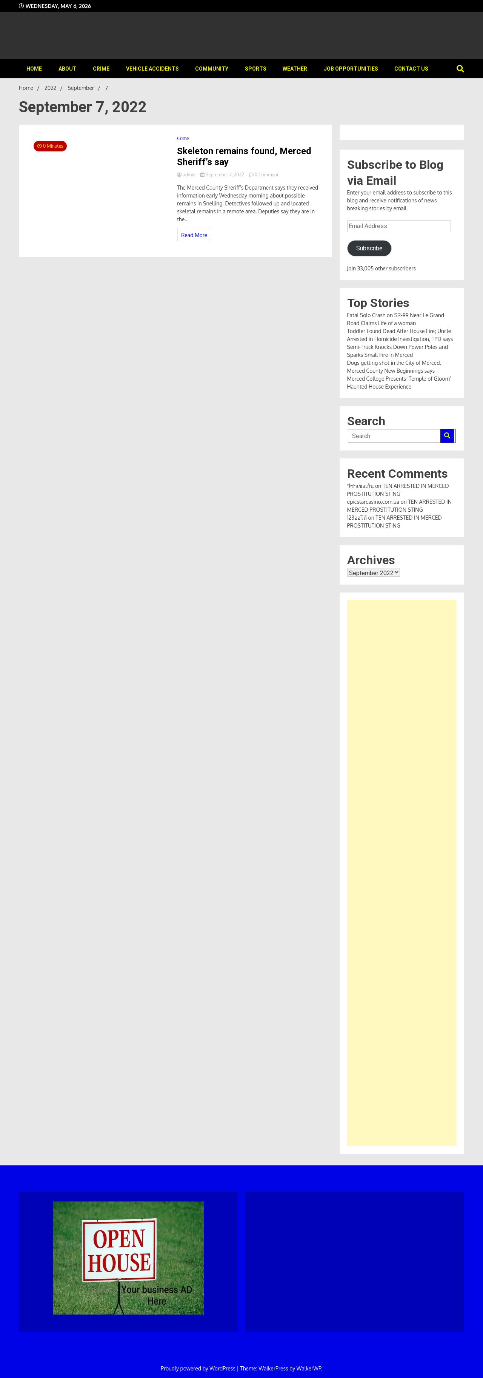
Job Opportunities (351, 69)
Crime (101, 69)
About (67, 69)
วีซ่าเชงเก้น (360, 486)
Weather (295, 69)
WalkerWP (309, 1368)
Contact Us (411, 69)
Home (34, 69)
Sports (255, 69)
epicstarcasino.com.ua (373, 501)
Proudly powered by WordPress (199, 1368)
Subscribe (369, 248)
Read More (194, 235)
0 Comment (266, 174)
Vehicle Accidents (152, 69)
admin (187, 174)
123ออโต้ (357, 517)
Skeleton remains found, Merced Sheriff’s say (244, 156)
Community (211, 69)
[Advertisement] (402, 873)
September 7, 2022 (222, 174)
